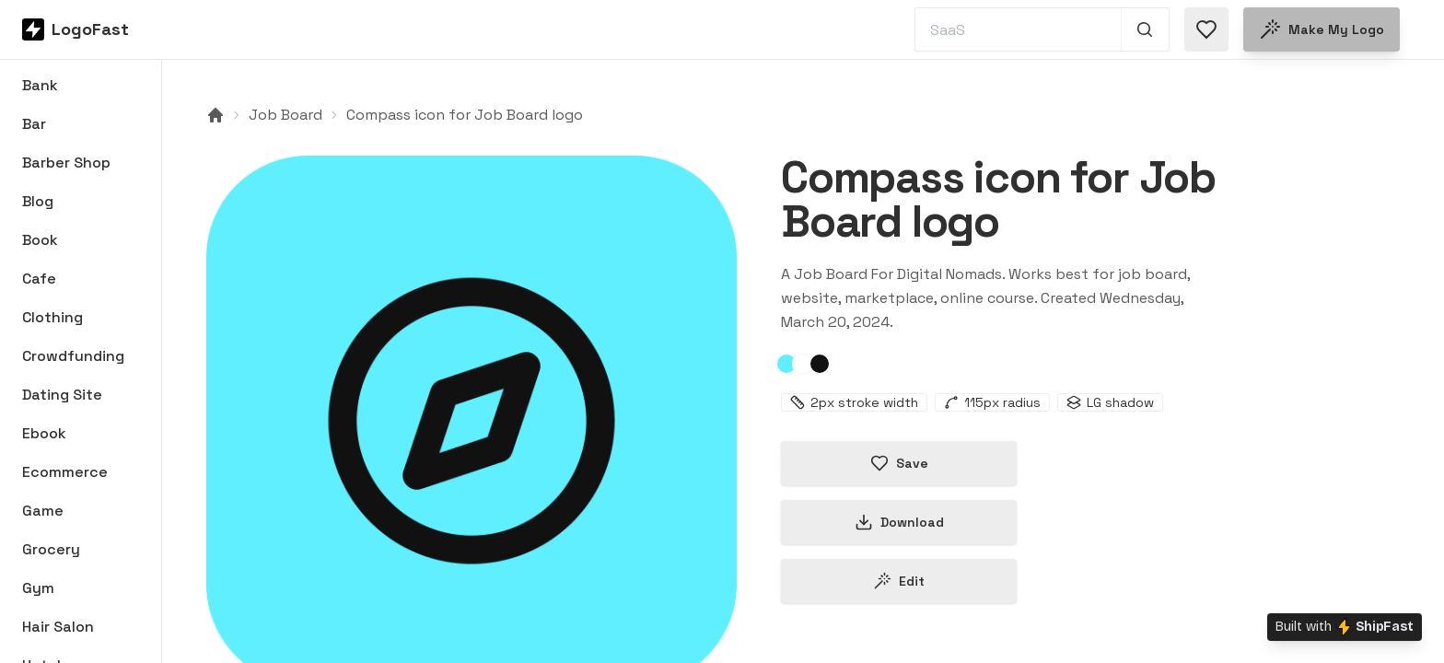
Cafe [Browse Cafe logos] (39, 278)
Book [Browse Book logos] (40, 240)
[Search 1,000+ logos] (1145, 29)
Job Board (285, 114)
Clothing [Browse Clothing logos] (52, 317)
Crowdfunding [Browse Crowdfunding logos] (73, 356)
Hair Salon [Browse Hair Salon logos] (58, 626)
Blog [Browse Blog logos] (37, 201)
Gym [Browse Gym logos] (38, 588)
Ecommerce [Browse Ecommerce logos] (65, 472)
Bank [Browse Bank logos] (40, 85)
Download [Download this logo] (899, 522)
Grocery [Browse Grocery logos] (51, 549)
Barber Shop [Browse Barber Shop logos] (66, 162)
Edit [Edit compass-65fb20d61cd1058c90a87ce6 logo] (899, 581)
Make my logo (1321, 29)
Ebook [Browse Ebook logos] (44, 433)
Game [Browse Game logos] (43, 510)
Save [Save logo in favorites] (899, 463)
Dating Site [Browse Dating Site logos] (62, 394)
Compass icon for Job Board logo (464, 114)
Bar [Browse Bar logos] (34, 124)
